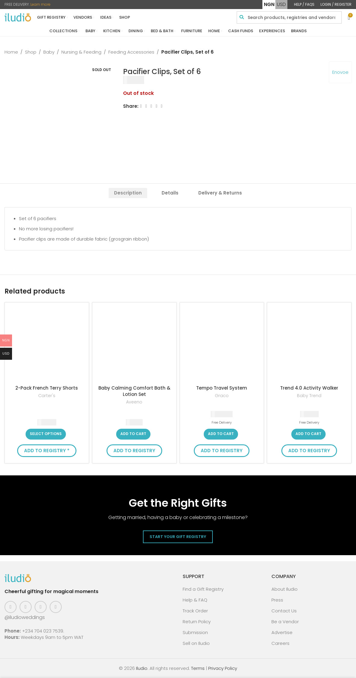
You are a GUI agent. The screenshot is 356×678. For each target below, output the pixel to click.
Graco (222, 396)
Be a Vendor (285, 621)
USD (281, 4)
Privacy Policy (222, 668)
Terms (198, 668)
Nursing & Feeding (81, 52)
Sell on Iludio (196, 643)
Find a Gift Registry (203, 589)
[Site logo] (18, 17)
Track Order (195, 611)
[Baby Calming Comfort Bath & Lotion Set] (134, 344)
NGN (269, 4)
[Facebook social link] (141, 106)
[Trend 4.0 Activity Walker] (309, 344)
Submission (195, 632)
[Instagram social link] (26, 607)
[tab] (128, 193)
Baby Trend (309, 396)
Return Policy (197, 621)
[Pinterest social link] (41, 607)
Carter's (46, 396)
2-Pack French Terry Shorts (46, 388)
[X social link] (146, 106)
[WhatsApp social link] (161, 106)
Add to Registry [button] (134, 450)
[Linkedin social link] (156, 106)
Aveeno (134, 402)
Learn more (40, 4)
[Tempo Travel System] (221, 344)
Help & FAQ (195, 600)
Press (277, 600)
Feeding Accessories (131, 52)
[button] (133, 434)
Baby (48, 52)
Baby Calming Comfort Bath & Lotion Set (134, 391)
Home (11, 52)
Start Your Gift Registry (178, 537)
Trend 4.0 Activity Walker (309, 388)
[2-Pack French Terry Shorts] (46, 344)
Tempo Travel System (221, 388)
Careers (280, 643)
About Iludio (284, 589)
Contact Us (284, 611)
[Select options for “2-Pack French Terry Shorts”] (46, 434)
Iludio (141, 668)
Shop (30, 52)
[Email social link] (151, 106)
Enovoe (340, 72)
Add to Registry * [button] (47, 450)
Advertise (282, 632)
